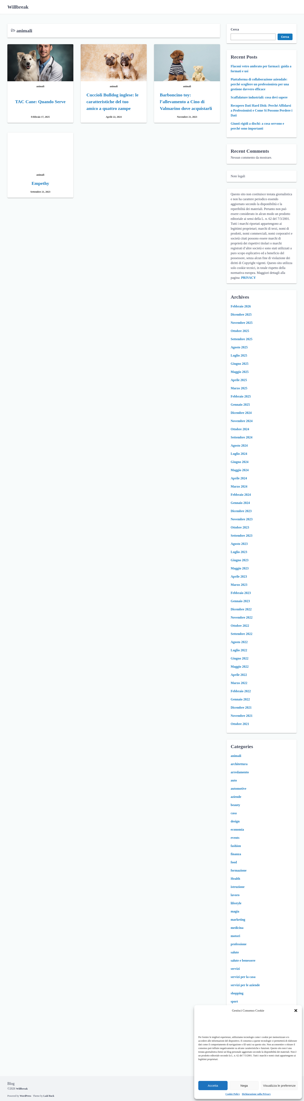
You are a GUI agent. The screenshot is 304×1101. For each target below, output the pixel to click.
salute (235, 952)
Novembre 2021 (242, 715)
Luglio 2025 (239, 355)
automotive (238, 788)
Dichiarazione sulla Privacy (256, 1094)
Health (235, 878)
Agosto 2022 (239, 642)
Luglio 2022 (239, 650)
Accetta (213, 1085)
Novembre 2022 (242, 617)
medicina (237, 927)
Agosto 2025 (239, 347)
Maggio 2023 (240, 568)
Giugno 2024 (239, 462)
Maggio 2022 (240, 666)
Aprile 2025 (239, 380)
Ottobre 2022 (240, 625)
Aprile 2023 (239, 576)
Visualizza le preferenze (279, 1085)
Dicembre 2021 (241, 707)
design (235, 821)
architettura (239, 764)
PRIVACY (248, 277)
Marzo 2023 (239, 584)
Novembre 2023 (242, 519)
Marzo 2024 (239, 486)
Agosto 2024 (239, 445)
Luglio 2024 (239, 453)
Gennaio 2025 (240, 404)
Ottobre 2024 (240, 429)
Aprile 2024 (239, 478)
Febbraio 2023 (241, 593)
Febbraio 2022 (241, 691)
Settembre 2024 (241, 437)
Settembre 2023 (241, 535)
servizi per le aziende (245, 985)
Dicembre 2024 (241, 412)
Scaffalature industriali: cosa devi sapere (259, 97)
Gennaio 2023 (240, 601)
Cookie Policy (233, 1094)
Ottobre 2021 (240, 724)
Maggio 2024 (240, 470)
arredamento (240, 772)
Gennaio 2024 (240, 503)
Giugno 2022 (239, 658)
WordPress (25, 1095)
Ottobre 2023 (240, 527)
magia (235, 911)
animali (236, 756)
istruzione (238, 887)
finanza (236, 854)
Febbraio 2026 (241, 306)
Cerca (235, 29)
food (234, 862)
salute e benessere (243, 960)
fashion (236, 846)
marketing (238, 919)
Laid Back (48, 1095)
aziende (236, 796)
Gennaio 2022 (240, 699)
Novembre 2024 (242, 421)
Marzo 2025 (239, 388)
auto (234, 780)
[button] (296, 1010)
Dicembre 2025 (241, 314)
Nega (244, 1085)
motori (235, 936)
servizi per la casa (243, 977)
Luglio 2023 (239, 552)
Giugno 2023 (239, 560)
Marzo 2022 (239, 683)
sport (234, 1001)
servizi (235, 968)
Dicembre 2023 (241, 511)
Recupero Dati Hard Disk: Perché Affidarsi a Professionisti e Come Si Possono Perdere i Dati (261, 110)
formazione (238, 870)
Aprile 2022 (239, 674)
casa (234, 813)
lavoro (235, 895)
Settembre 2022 (241, 634)
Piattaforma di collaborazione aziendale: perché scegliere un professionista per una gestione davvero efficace (260, 84)
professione (238, 944)
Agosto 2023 (239, 543)
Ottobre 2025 (240, 331)
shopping (237, 993)
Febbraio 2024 (241, 494)
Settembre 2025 (241, 339)
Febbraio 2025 (241, 396)
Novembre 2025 (242, 322)
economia (237, 829)
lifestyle (236, 903)
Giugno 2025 (239, 363)
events (235, 837)
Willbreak (17, 7)
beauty (235, 805)
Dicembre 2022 (241, 609)
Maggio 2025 (240, 372)
